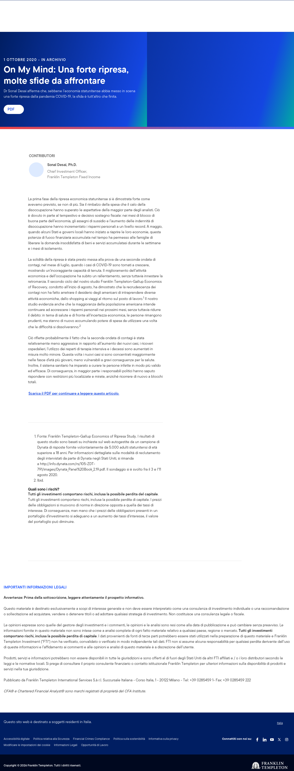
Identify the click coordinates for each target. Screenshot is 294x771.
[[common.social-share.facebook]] (31, 536)
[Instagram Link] (286, 738)
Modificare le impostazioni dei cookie (27, 745)
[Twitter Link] (279, 738)
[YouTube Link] (272, 738)
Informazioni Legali (65, 745)
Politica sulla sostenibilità (129, 739)
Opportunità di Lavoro (94, 745)
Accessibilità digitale (17, 739)
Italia (280, 723)
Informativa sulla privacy (163, 739)
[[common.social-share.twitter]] (46, 536)
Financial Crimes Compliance (91, 739)
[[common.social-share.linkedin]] (39, 536)
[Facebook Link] (257, 738)
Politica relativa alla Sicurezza (51, 739)
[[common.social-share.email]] (53, 536)
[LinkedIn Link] (264, 738)
